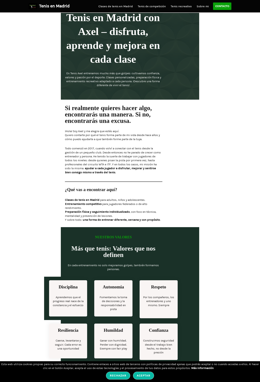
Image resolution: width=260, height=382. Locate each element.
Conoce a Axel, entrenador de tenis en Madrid (62, 347)
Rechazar (118, 375)
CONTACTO (222, 6)
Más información (202, 368)
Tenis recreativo (181, 6)
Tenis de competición (152, 6)
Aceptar (143, 375)
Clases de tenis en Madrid (115, 6)
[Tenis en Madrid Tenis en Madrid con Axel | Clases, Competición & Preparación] (49, 6)
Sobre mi (203, 6)
